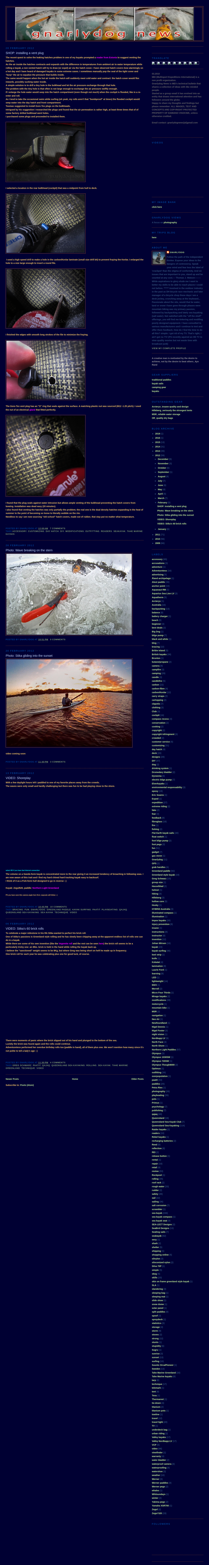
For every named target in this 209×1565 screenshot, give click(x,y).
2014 (158, 446)
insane (155, 928)
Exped (155, 798)
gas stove (157, 856)
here (154, 237)
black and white (160, 639)
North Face (157, 1042)
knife (154, 958)
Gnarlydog (38, 909)
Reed (154, 1144)
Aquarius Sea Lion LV (163, 593)
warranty (156, 1456)
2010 (158, 539)
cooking (156, 726)
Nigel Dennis (158, 1027)
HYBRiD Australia (161, 909)
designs (156, 757)
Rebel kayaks (159, 1137)
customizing (36, 531)
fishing (155, 829)
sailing (155, 1201)
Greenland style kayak (163, 875)
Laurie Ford (158, 970)
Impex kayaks (159, 920)
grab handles (158, 867)
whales (155, 1490)
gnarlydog (177, 252)
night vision (158, 1034)
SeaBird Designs (160, 1228)
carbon (155, 684)
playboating (110, 909)
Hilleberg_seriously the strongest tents (172, 410)
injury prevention (161, 924)
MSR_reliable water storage (166, 414)
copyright (157, 730)
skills (154, 1277)
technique (61, 912)
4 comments (57, 1062)
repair (155, 1163)
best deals (157, 627)
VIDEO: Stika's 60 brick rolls (25, 928)
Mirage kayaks (159, 996)
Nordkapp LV (158, 1038)
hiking (155, 893)
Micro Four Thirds (161, 992)
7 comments (57, 528)
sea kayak (47, 912)
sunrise (155, 1353)
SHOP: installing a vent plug (25, 53)
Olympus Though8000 (163, 1065)
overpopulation (159, 1076)
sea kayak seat (159, 1220)
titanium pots (158, 1410)
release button (159, 1156)
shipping (156, 1251)
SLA (154, 1285)
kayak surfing (81, 909)
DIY (62, 531)
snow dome (158, 1304)
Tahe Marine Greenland (164, 1372)
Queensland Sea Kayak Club (166, 1122)
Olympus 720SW (160, 1061)
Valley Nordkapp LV (162, 1441)
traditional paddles (161, 380)
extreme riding (159, 806)
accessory (19, 531)
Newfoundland (159, 1023)
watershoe (157, 1471)
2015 (158, 442)
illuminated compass (162, 913)
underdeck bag (159, 1429)
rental (155, 1160)
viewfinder (157, 1452)
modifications (74, 531)
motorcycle (157, 1004)
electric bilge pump (162, 779)
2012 (158, 455)
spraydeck (157, 1319)
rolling (91, 1065)
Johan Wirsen (159, 943)
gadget (155, 852)
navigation (157, 1015)
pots (154, 1099)
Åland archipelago (161, 578)
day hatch (52, 531)
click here (157, 207)
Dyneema (157, 776)
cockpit (155, 715)
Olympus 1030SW (161, 1057)
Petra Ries (157, 1087)
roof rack (156, 1182)
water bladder (159, 1460)
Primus (155, 1102)
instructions (158, 932)
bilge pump (157, 635)
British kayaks (159, 654)
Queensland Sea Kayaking (22, 912)
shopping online (160, 1254)
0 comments (57, 639)
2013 (158, 451)
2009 (158, 543)
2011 (158, 534)
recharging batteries (162, 1141)
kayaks (155, 391)
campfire (156, 669)
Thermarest (158, 1399)
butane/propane (160, 662)
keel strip (156, 954)
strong (155, 1338)
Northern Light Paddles (164, 1049)
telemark (156, 1388)
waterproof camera (161, 1464)
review (155, 1171)
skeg (154, 1274)
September (164, 472)
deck (154, 753)
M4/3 (154, 985)
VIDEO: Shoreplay (18, 778)
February (163, 502)
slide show (157, 1300)
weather (156, 1475)
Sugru (155, 1350)
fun (27, 909)
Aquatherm (157, 597)
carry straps (158, 696)
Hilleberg (156, 897)
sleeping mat (158, 1296)
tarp (154, 1380)
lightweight (157, 981)
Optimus (156, 1068)
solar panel (157, 1308)
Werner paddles (160, 1483)
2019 (158, 433)
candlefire (157, 681)
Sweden (156, 1369)
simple (155, 1270)
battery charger (160, 616)
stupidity (156, 1346)
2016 (158, 438)
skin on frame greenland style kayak (170, 1281)
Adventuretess (159, 570)
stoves (155, 1334)
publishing (157, 1110)
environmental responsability (167, 787)
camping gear (159, 387)
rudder (155, 1190)
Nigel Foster (158, 1030)
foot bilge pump (160, 840)
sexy (154, 1239)
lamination (157, 966)
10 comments (58, 907)
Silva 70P (156, 1266)
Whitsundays (158, 1494)
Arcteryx (156, 601)
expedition (157, 802)
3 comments (57, 762)
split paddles (158, 1312)
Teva (154, 1395)
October (162, 468)
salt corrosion (159, 1205)
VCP (154, 1445)
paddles (156, 1084)
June (160, 485)
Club (154, 711)
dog (154, 764)
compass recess (160, 719)
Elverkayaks (158, 783)
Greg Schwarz (22, 1065)
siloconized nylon (161, 1262)
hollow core (158, 901)
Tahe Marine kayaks (162, 1376)
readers (106, 531)
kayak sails (157, 383)
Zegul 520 (157, 1513)
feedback (156, 818)
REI (153, 1152)
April (160, 494)
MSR (154, 1011)
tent (154, 1391)
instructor (157, 935)
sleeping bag (158, 1293)
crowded (156, 738)
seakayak (120, 531)
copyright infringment (163, 734)
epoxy (155, 791)
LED (154, 977)
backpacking (158, 609)
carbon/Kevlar (159, 692)
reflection (157, 1148)
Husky (155, 905)
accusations (158, 563)
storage (156, 1327)
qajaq (123, 909)
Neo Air (155, 1019)
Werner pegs (158, 1486)
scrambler (157, 1209)
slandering (157, 1289)
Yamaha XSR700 (160, 1505)
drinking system (160, 768)
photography (170, 222)
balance (156, 612)
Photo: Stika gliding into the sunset (29, 655)
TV (153, 1426)
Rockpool (157, 1175)
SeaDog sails (158, 1232)
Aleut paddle (158, 582)
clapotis (156, 704)
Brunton (156, 658)
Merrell (155, 988)
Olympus (156, 1053)
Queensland (158, 1118)
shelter (155, 1247)
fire (153, 825)
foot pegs (157, 844)
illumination (158, 916)
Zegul (155, 1509)
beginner (156, 624)
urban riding (158, 1433)
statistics (156, 1323)
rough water (158, 1186)
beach (155, 620)
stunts (155, 1342)
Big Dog (156, 631)
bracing (18, 909)
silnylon (156, 1258)
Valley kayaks (159, 1437)
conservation (158, 723)
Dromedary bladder (162, 772)
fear (154, 814)
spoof (155, 1315)
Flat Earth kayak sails (163, 833)
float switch (158, 836)
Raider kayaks (159, 1129)
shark (155, 1243)
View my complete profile (169, 348)
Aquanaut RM (159, 589)
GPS (154, 863)
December (163, 459)
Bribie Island (158, 650)
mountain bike (159, 1008)
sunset (155, 1357)
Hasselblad (157, 886)
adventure (157, 567)
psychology (158, 1106)
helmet (155, 890)
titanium (156, 1407)
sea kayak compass (162, 1217)
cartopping (157, 700)
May (160, 489)
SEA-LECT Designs (162, 1224)
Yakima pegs (158, 1502)
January (162, 529)
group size (157, 882)
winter (155, 1498)
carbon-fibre (158, 688)
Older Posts (137, 1079)
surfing (155, 1361)
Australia (156, 605)
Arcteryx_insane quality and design (170, 406)
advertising (157, 574)
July (160, 481)
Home (75, 1079)
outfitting (92, 531)
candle (155, 677)
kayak (155, 947)
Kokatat (156, 962)
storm (155, 1331)
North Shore (158, 1045)
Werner (155, 1479)
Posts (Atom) (27, 1085)
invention (157, 939)
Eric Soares (158, 795)
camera (155, 666)
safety (155, 1194)
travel (155, 1418)
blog (154, 643)
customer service (161, 741)
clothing (156, 707)
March (161, 498)
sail (153, 1198)
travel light (157, 1422)
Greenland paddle (59, 909)
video (73, 912)
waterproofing (159, 1467)
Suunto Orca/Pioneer (162, 1365)
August (162, 476)
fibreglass (157, 821)
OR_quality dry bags (162, 418)
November (163, 463)
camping (156, 673)
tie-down (156, 1403)
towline (155, 1414)
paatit (96, 909)
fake (154, 810)
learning (156, 973)
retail (154, 1167)
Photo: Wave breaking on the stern (29, 550)
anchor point (158, 586)
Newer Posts (12, 1079)
